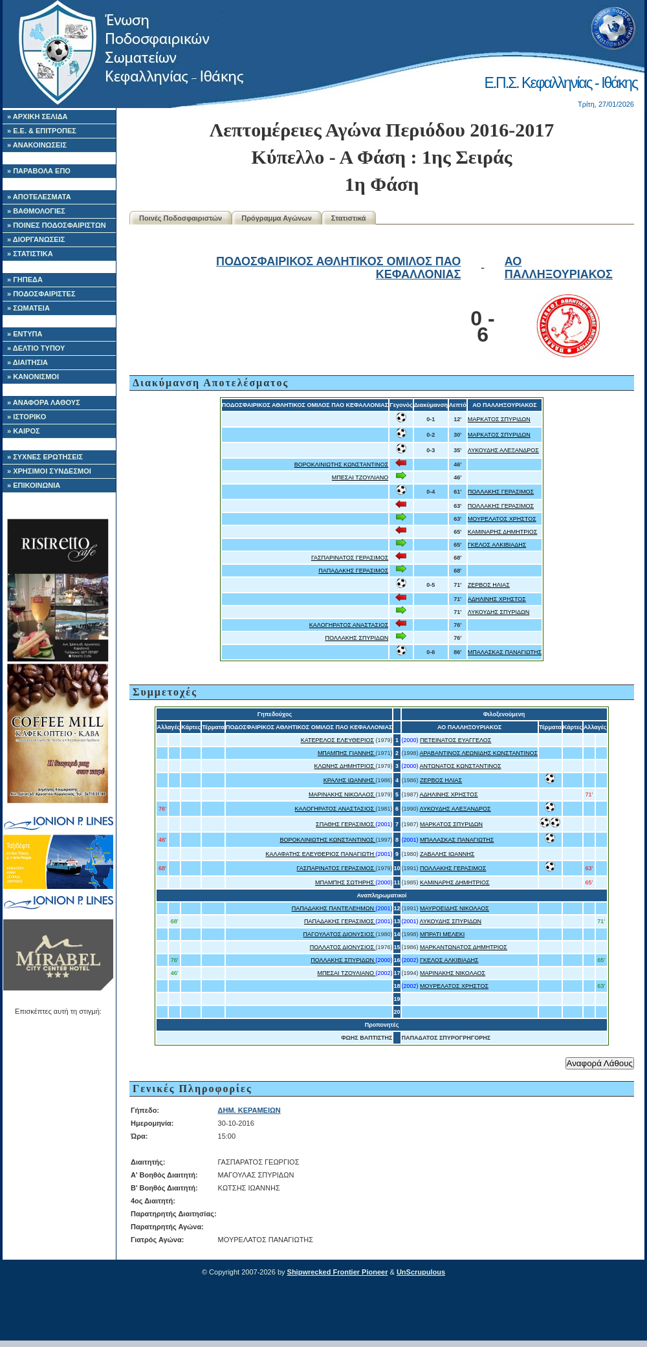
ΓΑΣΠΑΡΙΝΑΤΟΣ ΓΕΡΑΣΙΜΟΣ (349, 557)
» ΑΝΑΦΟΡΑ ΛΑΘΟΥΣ (43, 402)
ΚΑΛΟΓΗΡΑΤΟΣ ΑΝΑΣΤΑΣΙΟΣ (348, 625)
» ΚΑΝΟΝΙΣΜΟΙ (33, 376)
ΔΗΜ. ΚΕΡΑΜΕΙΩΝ (249, 1110)
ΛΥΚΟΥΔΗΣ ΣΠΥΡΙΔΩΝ (499, 612)
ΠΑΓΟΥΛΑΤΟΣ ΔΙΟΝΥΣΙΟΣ (339, 934)
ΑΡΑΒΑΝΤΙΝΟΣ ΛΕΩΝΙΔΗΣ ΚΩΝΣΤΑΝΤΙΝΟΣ (479, 753)
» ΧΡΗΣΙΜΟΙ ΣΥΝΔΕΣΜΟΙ (49, 471)
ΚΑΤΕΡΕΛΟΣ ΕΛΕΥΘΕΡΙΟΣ (337, 740)
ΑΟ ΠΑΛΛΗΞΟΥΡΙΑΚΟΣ (559, 268)
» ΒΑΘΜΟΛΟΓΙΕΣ (36, 211)
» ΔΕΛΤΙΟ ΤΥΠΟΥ (36, 348)
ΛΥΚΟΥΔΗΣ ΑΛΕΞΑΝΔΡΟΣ (503, 450)
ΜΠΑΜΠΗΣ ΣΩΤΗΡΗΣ (345, 882)
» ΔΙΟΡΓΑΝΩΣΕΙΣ (36, 239)
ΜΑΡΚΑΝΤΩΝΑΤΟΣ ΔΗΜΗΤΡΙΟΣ (463, 947)
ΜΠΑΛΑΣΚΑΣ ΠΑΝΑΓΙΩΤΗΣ (505, 652)
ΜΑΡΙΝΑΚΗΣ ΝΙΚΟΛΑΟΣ (342, 794)
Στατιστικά (348, 218)
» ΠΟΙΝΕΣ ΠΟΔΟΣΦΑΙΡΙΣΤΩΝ (56, 225)
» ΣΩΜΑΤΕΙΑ (28, 308)
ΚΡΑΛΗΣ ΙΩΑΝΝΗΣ (350, 780)
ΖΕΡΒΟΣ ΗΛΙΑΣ (489, 585)
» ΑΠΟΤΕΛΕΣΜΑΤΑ (39, 197)
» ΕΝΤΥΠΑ (24, 334)
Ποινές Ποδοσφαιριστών (180, 218)
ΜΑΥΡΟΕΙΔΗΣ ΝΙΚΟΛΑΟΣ (454, 908)
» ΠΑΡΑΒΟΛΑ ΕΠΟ (39, 171)
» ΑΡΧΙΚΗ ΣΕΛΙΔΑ (37, 116)
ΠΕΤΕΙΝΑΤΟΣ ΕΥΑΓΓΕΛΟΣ (455, 740)
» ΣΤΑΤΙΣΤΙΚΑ (30, 253)
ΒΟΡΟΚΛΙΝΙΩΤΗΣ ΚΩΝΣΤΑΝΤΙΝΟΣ (341, 464)
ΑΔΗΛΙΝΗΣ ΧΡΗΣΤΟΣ (497, 599)
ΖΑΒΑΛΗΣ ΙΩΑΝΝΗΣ (447, 854)
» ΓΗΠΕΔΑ (25, 279)
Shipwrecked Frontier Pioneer (337, 1272)
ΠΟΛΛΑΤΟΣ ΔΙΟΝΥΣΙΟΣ (343, 947)
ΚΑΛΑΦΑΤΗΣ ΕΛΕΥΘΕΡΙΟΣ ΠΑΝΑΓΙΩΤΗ (321, 854)
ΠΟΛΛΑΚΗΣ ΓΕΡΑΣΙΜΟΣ (501, 491)
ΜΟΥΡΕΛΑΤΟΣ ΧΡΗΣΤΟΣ (502, 519)
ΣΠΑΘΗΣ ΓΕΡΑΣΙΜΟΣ (345, 824)
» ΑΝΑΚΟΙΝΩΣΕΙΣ (37, 145)
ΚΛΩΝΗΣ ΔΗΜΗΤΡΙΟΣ (345, 766)
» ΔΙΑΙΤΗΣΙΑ (27, 362)
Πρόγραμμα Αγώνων (276, 218)
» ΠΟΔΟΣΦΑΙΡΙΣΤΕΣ (41, 294)
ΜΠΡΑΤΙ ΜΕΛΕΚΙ (442, 934)
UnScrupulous (421, 1272)
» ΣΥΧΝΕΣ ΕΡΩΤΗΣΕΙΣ (45, 457)
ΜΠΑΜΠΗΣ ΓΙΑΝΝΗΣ (347, 753)
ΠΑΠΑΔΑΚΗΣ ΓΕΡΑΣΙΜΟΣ (353, 570)
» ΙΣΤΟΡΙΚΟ (26, 417)
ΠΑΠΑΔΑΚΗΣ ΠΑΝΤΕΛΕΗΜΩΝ (334, 908)
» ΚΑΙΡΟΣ (23, 431)
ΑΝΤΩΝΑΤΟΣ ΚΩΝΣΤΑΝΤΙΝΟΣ (460, 766)
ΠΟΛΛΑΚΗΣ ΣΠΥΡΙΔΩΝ (357, 638)
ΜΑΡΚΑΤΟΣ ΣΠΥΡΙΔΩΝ (499, 419)
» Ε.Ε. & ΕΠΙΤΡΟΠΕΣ (41, 131)
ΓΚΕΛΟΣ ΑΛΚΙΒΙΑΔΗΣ (497, 545)
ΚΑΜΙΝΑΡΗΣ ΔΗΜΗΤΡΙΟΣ (503, 532)
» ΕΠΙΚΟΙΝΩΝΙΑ (33, 485)
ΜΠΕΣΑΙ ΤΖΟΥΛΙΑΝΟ (360, 477)
